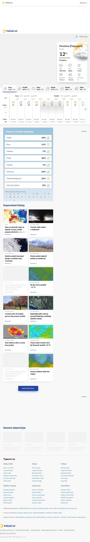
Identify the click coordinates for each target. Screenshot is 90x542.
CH (37, 194)
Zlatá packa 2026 (43, 508)
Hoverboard (48, 513)
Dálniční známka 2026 (67, 492)
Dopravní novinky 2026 (67, 495)
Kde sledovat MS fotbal (67, 475)
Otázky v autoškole (66, 500)
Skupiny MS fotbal (66, 473)
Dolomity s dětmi (36, 503)
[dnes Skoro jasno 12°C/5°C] (10, 88)
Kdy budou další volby (9, 478)
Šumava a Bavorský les (38, 495)
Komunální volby (7, 470)
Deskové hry (56, 517)
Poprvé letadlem (36, 492)
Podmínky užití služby (22, 530)
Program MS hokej (37, 470)
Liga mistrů (64, 481)
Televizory (64, 517)
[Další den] (85, 109)
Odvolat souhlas (69, 530)
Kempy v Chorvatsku (37, 490)
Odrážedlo (55, 513)
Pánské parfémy (81, 517)
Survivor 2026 (53, 508)
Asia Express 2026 (62, 508)
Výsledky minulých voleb (10, 475)
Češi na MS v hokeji (37, 475)
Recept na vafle (7, 500)
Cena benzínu (34, 508)
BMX (60, 513)
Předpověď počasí (24, 508)
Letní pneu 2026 (65, 490)
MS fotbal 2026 (65, 468)
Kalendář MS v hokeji (38, 478)
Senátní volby (7, 473)
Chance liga (64, 478)
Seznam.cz (83, 3)
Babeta (26, 513)
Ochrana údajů (35, 530)
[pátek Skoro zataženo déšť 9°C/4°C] (80, 88)
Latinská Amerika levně (38, 500)
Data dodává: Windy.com (49, 530)
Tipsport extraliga (37, 481)
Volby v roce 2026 (8, 468)
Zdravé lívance (7, 495)
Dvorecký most (72, 508)
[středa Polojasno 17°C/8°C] (52, 88)
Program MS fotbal (66, 470)
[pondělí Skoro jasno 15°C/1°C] (24, 88)
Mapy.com (15, 508)
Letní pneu (49, 517)
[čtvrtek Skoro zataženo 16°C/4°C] (66, 88)
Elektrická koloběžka (38, 513)
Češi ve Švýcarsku (37, 497)
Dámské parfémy (41, 517)
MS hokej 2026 (36, 468)
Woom (30, 513)
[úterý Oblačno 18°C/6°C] (38, 88)
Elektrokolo (14, 513)
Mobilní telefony (20, 517)
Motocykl (20, 513)
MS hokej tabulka (37, 473)
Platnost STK (64, 503)
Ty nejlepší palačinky (9, 490)
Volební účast (7, 481)
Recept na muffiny (8, 492)
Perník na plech (7, 503)
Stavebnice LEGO (30, 517)
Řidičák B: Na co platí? (67, 497)
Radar (61, 530)
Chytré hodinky (72, 517)
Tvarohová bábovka (8, 497)
